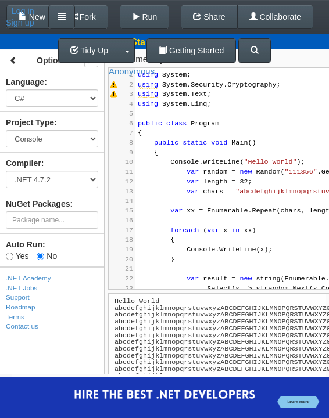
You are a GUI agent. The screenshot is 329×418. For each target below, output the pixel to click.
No (47, 256)
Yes (17, 256)
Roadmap (20, 307)
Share (209, 16)
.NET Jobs (21, 287)
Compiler (23, 163)
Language (25, 82)
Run (145, 16)
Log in (23, 11)
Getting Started (191, 50)
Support (18, 297)
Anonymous (132, 71)
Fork (82, 16)
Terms (15, 316)
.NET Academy (28, 278)
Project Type (30, 122)
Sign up (20, 22)
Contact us (22, 326)
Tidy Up (89, 50)
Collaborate (275, 16)
